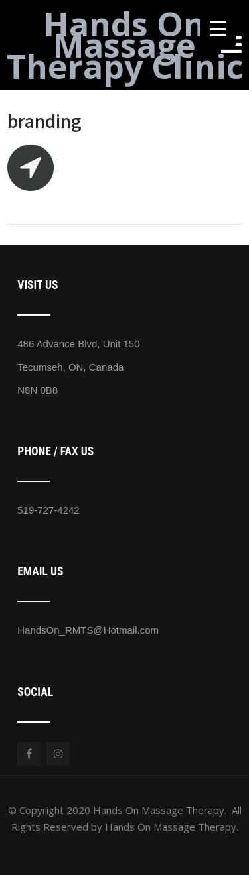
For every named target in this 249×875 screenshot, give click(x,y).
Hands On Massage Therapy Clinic (125, 45)
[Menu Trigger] (218, 28)
